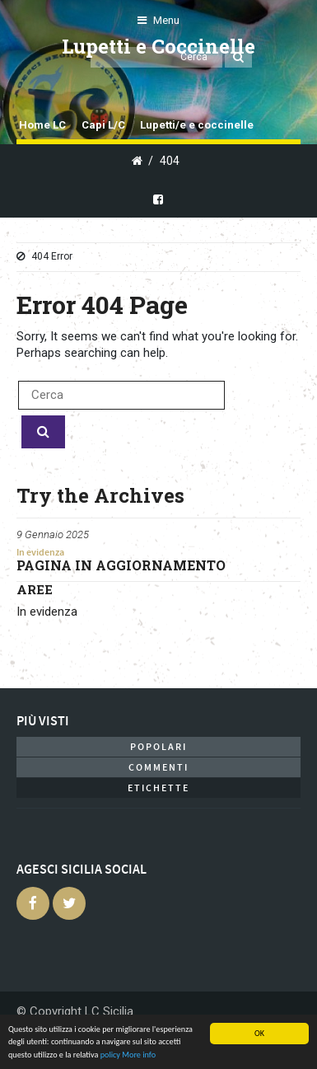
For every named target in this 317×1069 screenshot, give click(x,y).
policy (110, 1054)
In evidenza (40, 552)
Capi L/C (103, 125)
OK (259, 1033)
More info (139, 1054)
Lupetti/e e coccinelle (197, 125)
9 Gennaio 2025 (52, 534)
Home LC (42, 125)
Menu (158, 20)
